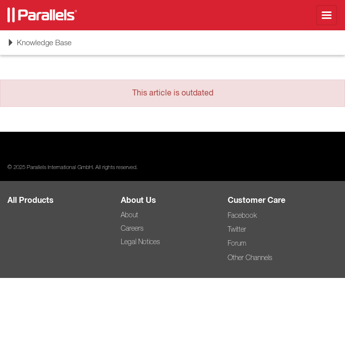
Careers (132, 228)
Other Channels (250, 258)
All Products (30, 200)
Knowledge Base (39, 46)
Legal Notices (140, 242)
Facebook (242, 215)
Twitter (237, 229)
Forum (237, 243)
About (129, 215)
